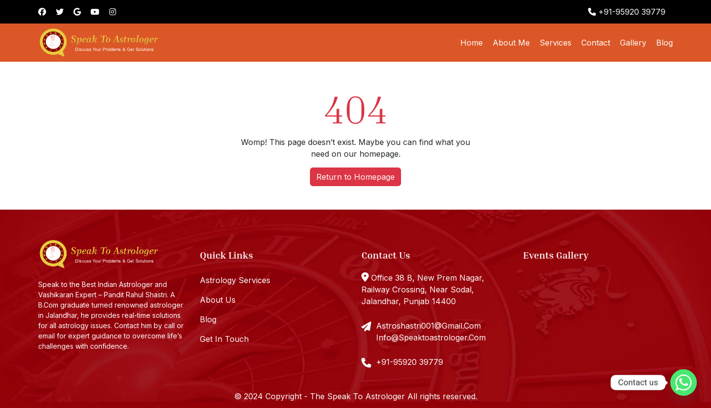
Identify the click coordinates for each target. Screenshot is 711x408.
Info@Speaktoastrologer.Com (431, 337)
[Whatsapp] (683, 382)
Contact (595, 43)
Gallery (633, 43)
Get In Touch (224, 339)
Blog (664, 43)
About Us (218, 300)
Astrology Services (235, 280)
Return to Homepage (355, 177)
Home (471, 43)
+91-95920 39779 (626, 12)
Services (555, 43)
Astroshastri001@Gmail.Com (428, 326)
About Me (511, 43)
